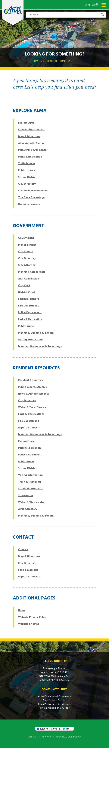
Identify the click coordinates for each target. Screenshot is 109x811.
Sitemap (32, 737)
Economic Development (33, 190)
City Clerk (24, 285)
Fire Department (28, 305)
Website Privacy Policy (32, 617)
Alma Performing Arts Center (54, 704)
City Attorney (26, 265)
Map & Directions (29, 136)
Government (26, 238)
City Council (25, 251)
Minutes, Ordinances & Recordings (40, 346)
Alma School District (54, 700)
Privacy (46, 737)
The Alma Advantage (31, 197)
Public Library (26, 170)
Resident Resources (30, 380)
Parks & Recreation (30, 157)
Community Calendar (31, 129)
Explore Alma (26, 123)
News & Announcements (33, 394)
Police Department (30, 312)
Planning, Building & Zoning (36, 333)
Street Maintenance (30, 488)
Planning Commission (31, 272)
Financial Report (28, 299)
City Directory (27, 184)
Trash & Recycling (29, 482)
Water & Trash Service (32, 407)
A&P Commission (28, 278)
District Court (26, 292)
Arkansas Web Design (68, 737)
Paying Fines (26, 441)
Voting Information (30, 339)
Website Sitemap (28, 624)
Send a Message (28, 570)
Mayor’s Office (27, 245)
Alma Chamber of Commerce (54, 696)
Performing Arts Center (32, 150)
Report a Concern (29, 427)
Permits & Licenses (29, 448)
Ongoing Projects (29, 204)
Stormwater (25, 495)
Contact (23, 549)
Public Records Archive (32, 387)
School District (27, 177)
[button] (102, 14)
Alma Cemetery (27, 509)
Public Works (26, 326)
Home (21, 610)
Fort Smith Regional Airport (54, 708)
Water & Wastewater (31, 502)
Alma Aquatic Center (31, 143)
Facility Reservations (31, 414)
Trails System (26, 163)
